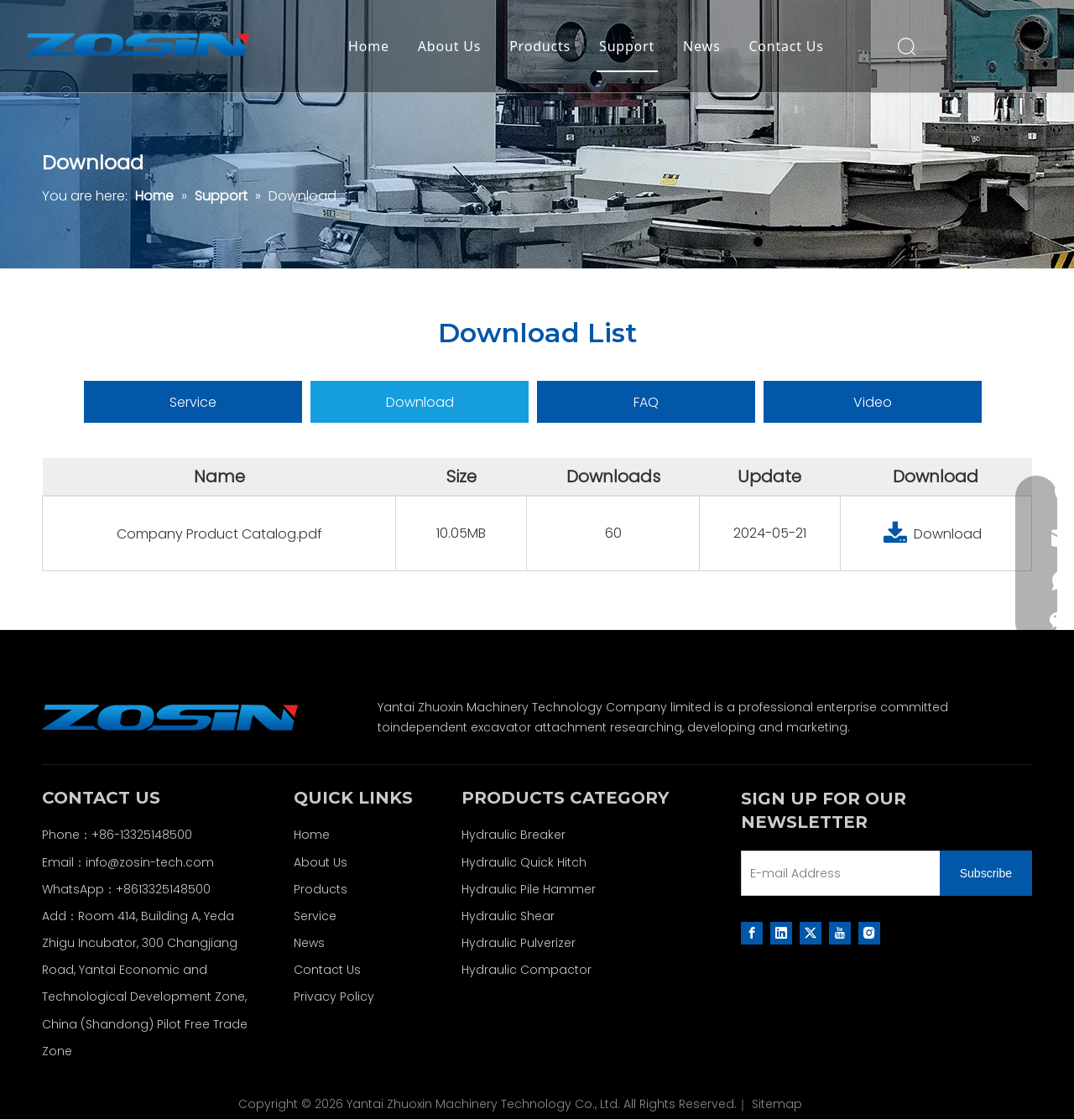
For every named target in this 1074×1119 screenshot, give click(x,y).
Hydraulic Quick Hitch (524, 862)
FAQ (646, 402)
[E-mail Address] (837, 873)
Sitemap (777, 1104)
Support (626, 46)
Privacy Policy (334, 996)
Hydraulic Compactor (526, 969)
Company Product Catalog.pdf (219, 534)
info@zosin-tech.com (150, 862)
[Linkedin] (781, 933)
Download (420, 402)
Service (192, 402)
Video (872, 402)
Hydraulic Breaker (513, 834)
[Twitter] (810, 933)
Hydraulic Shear (508, 916)
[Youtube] (840, 933)
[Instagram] (869, 933)
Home (368, 46)
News (701, 46)
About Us (449, 46)
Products (540, 46)
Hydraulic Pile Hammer (528, 889)
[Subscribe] (986, 873)
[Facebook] (752, 933)
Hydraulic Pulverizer (518, 942)
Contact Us (785, 46)
